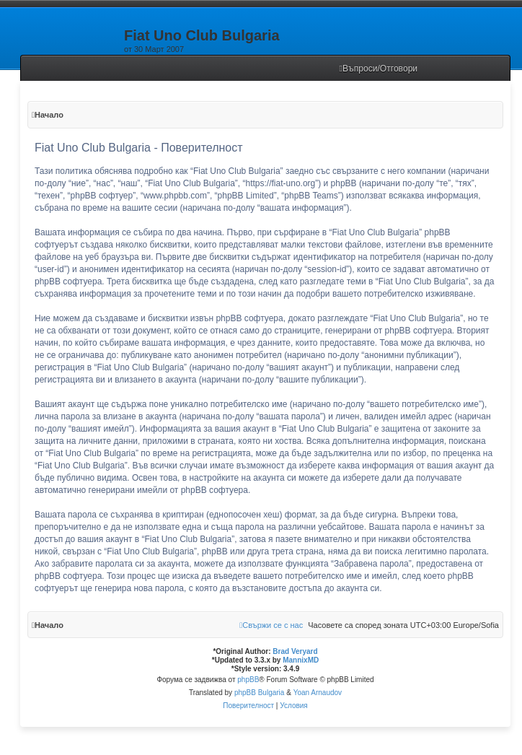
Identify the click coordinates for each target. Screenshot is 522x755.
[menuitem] (379, 69)
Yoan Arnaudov (317, 693)
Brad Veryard (295, 651)
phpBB (248, 680)
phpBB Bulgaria (259, 693)
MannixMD (301, 660)
